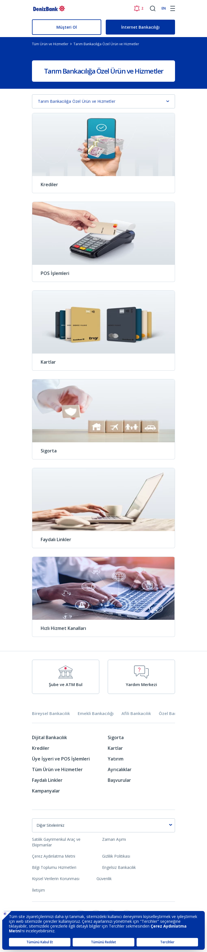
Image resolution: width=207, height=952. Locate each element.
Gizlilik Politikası (116, 856)
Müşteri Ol (66, 27)
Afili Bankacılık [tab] (136, 713)
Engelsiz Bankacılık (119, 867)
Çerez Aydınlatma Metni (53, 856)
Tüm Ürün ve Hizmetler (57, 769)
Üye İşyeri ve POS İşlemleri (61, 759)
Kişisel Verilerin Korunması (55, 878)
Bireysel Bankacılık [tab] (51, 713)
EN (164, 8)
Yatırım (115, 759)
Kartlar (115, 748)
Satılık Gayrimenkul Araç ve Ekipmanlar (56, 842)
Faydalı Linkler (47, 780)
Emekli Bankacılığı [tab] (96, 713)
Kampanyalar (46, 791)
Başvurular (119, 780)
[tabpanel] (103, 766)
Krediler (40, 748)
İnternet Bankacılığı (140, 27)
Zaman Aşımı (114, 839)
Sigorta (116, 737)
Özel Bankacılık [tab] (174, 713)
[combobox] (103, 825)
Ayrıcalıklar (120, 769)
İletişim (38, 890)
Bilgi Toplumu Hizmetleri (54, 867)
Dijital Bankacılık (49, 737)
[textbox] (103, 825)
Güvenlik (104, 878)
